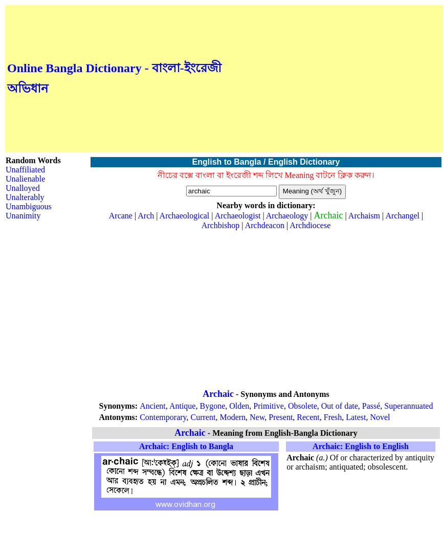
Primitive (268, 406)
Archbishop (221, 225)
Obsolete (302, 406)
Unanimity (23, 215)
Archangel (402, 215)
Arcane (120, 215)
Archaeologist (238, 215)
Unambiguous (29, 206)
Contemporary (163, 417)
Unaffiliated (25, 169)
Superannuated (408, 406)
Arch (146, 215)
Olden (239, 406)
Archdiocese (310, 225)
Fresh (333, 417)
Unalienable (25, 178)
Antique (182, 406)
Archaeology (287, 215)
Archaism (364, 215)
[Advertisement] (332, 78)
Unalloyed (23, 188)
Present (281, 417)
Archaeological (185, 215)
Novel (380, 417)
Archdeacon (264, 225)
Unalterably (25, 197)
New (257, 417)
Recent (308, 417)
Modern (232, 417)
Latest (356, 417)
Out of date (339, 406)
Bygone (212, 406)
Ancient (153, 406)
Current (203, 417)
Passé (371, 406)
